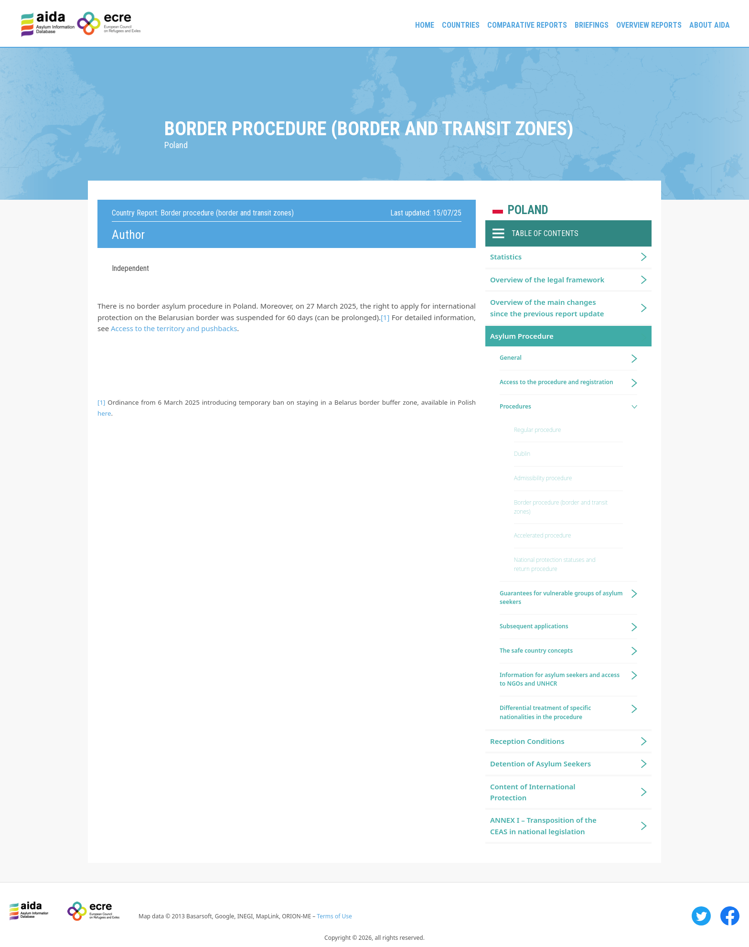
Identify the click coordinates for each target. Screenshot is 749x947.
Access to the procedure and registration (556, 382)
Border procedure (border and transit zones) (561, 507)
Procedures (515, 406)
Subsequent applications (534, 626)
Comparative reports (527, 25)
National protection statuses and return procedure (554, 564)
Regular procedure (537, 430)
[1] (385, 317)
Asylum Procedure (522, 336)
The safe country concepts (536, 650)
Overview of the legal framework (547, 279)
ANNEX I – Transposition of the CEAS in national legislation (543, 825)
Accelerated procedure (542, 535)
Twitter (701, 915)
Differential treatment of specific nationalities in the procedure (545, 712)
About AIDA (709, 25)
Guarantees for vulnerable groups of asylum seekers (561, 597)
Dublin (522, 454)
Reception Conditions (527, 741)
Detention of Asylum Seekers (540, 763)
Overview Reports (649, 25)
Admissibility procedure (543, 478)
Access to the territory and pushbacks (174, 328)
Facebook (729, 915)
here (104, 413)
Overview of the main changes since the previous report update (547, 307)
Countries (461, 25)
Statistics (506, 256)
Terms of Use (334, 916)
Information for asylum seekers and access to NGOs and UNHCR (560, 679)
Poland (528, 210)
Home (424, 25)
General (511, 358)
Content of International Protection (533, 792)
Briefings (592, 25)
